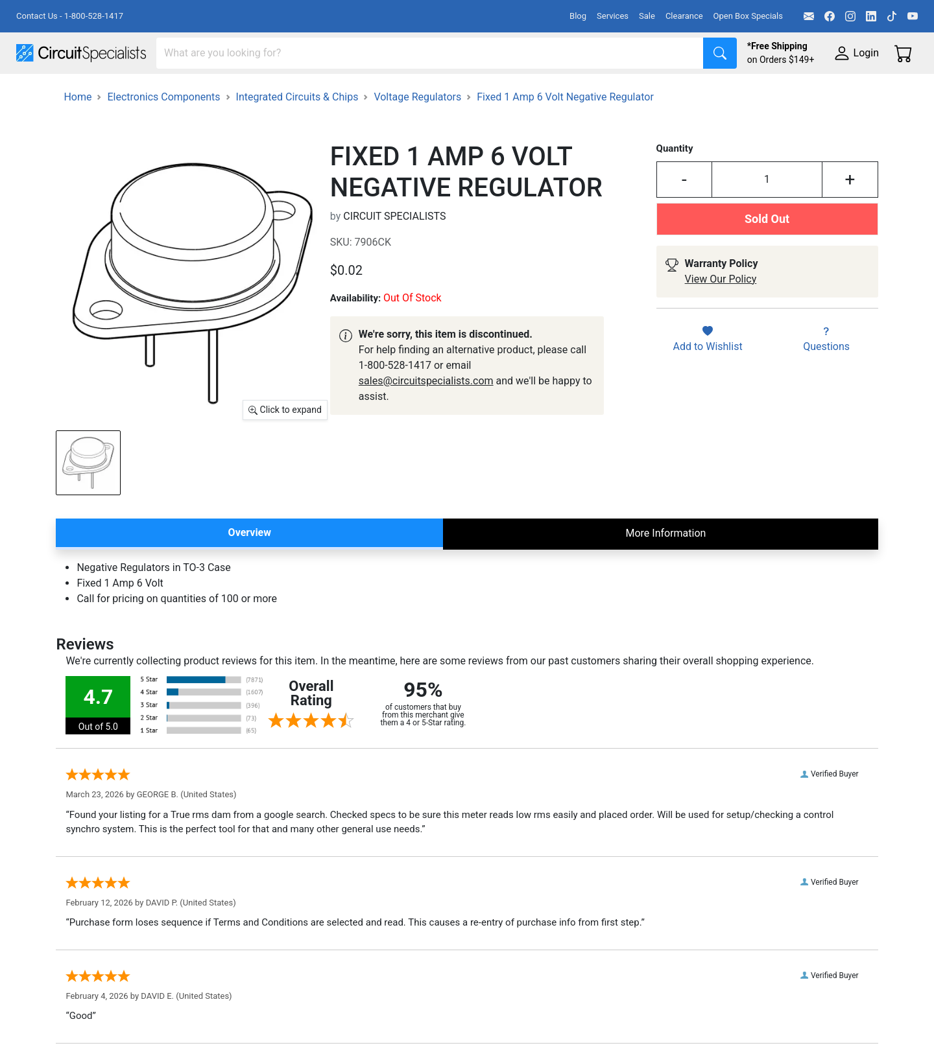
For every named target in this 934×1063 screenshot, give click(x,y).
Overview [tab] (249, 569)
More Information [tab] (665, 569)
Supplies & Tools (818, 92)
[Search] (430, 53)
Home (77, 133)
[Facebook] (829, 16)
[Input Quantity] (767, 216)
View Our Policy (721, 315)
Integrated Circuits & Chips (297, 133)
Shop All (35, 92)
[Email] (809, 16)
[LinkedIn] (871, 16)
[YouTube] (912, 16)
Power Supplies (303, 92)
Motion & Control (579, 92)
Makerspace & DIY (405, 92)
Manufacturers (112, 92)
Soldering (494, 92)
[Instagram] (850, 16)
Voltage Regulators (417, 133)
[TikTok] (892, 16)
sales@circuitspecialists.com (426, 417)
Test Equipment (207, 92)
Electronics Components (699, 92)
